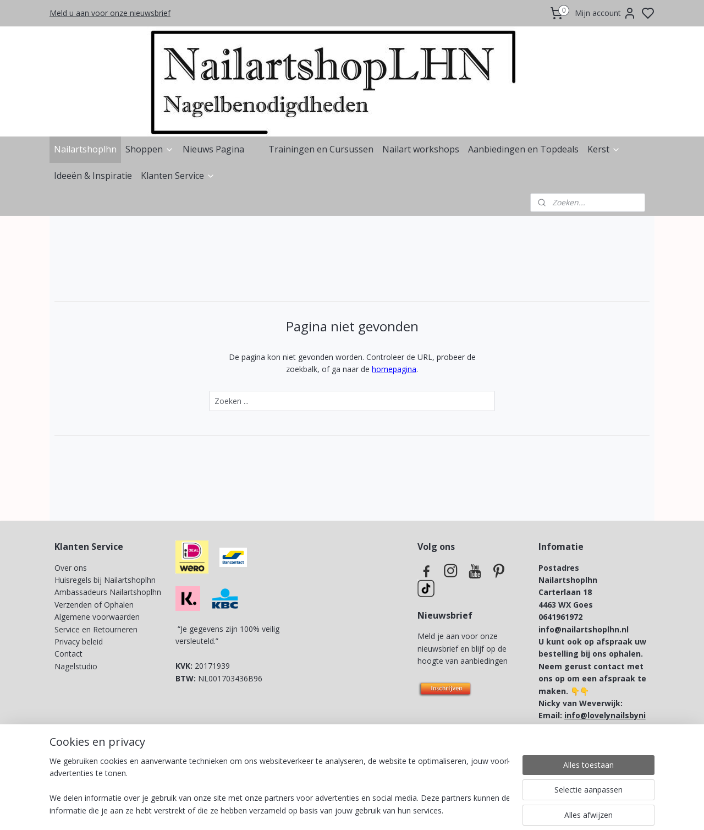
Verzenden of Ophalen (94, 604)
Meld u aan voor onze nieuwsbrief (110, 13)
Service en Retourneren (96, 629)
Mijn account (605, 13)
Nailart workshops (420, 149)
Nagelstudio (75, 666)
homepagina (394, 369)
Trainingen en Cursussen (320, 149)
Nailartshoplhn (85, 149)
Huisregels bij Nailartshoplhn (105, 580)
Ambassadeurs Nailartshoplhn (107, 592)
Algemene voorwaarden (97, 616)
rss (413, 810)
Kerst (603, 149)
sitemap (390, 810)
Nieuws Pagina (213, 149)
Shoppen (149, 149)
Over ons (70, 568)
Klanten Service (178, 176)
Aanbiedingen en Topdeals (523, 149)
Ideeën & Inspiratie (93, 176)
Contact (68, 653)
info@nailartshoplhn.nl (583, 629)
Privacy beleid (79, 641)
